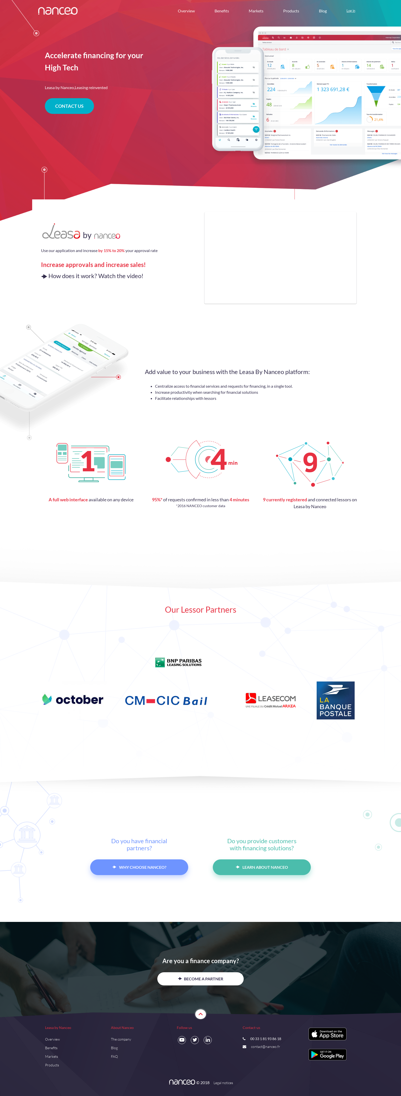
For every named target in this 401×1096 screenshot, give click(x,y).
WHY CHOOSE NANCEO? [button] (139, 867)
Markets (256, 10)
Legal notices (223, 1083)
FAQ (114, 1056)
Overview (186, 10)
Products (291, 10)
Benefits (222, 10)
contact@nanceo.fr (265, 1046)
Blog (323, 10)
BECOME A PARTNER (200, 978)
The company (121, 1039)
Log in (351, 11)
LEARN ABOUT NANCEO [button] (262, 867)
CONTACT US (69, 106)
